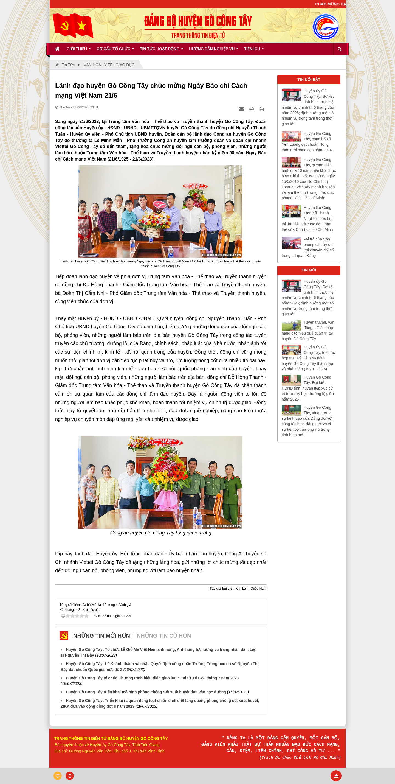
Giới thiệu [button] (79, 51)
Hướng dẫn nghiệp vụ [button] (213, 51)
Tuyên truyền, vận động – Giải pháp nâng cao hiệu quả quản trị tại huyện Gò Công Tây (308, 330)
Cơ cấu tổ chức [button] (115, 51)
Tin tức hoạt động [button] (161, 51)
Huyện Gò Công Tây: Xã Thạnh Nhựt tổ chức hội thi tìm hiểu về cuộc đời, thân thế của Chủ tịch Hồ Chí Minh (307, 218)
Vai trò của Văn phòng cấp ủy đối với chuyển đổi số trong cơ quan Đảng (308, 247)
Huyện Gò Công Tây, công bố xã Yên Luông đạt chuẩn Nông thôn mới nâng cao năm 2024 (307, 141)
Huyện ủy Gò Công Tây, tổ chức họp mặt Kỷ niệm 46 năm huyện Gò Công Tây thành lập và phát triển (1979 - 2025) (308, 358)
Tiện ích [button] (254, 51)
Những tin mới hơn (101, 636)
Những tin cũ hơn (164, 636)
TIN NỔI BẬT (309, 79)
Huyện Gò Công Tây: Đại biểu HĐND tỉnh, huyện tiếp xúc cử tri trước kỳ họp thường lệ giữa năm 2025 (308, 388)
